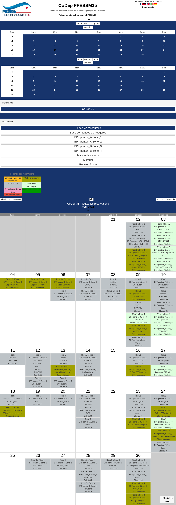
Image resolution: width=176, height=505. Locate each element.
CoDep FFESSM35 (77, 5)
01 (113, 219)
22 (121, 50)
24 (164, 50)
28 (99, 54)
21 (99, 50)
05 (37, 274)
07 (88, 274)
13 (12, 36)
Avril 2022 (88, 24)
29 (121, 54)
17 (164, 45)
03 (163, 219)
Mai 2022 (88, 59)
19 (12, 81)
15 (12, 45)
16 (142, 45)
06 (63, 274)
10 (164, 41)
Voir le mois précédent (11, 199)
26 (55, 54)
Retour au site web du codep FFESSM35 (77, 15)
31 (55, 94)
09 (138, 274)
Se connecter (148, 7)
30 (142, 54)
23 (142, 50)
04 (12, 274)
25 (33, 54)
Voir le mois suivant (166, 199)
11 (33, 45)
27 (77, 54)
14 (12, 41)
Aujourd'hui (88, 27)
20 (77, 50)
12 (55, 45)
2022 (91, 206)
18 (33, 50)
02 (138, 219)
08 (113, 274)
